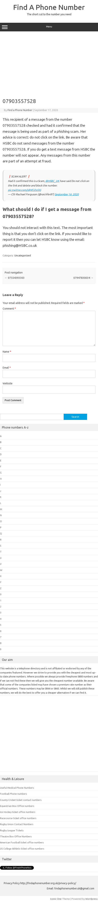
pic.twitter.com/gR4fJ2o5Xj (24, 190)
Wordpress (91, 898)
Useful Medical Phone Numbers (17, 787)
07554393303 (15, 277)
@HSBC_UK (52, 181)
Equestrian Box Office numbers (17, 806)
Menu (49, 27)
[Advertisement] (49, 63)
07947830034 (83, 277)
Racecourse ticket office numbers (18, 818)
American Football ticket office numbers (22, 842)
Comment (9, 308)
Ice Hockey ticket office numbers (17, 812)
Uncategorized (22, 255)
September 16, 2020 (67, 194)
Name (7, 351)
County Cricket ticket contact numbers (21, 800)
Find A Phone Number (49, 7)
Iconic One (56, 898)
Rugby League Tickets (12, 830)
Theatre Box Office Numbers (16, 836)
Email (7, 367)
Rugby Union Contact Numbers (16, 824)
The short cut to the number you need (49, 14)
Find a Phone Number (20, 110)
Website (7, 383)
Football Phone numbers (13, 793)
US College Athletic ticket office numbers (22, 848)
